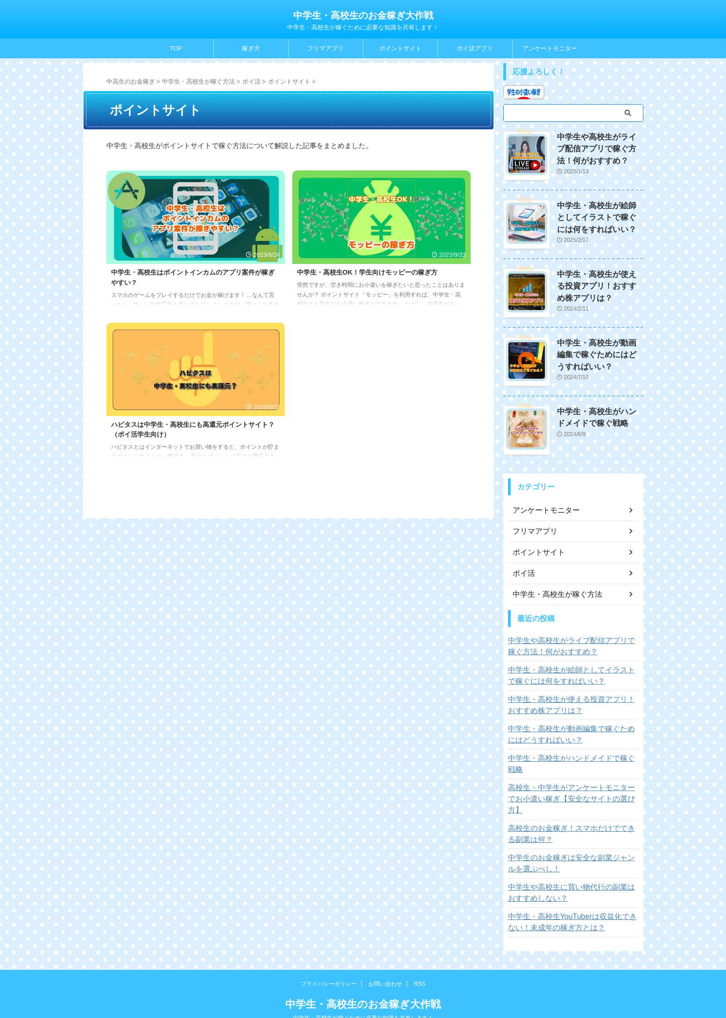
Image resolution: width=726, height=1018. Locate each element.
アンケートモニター (549, 48)
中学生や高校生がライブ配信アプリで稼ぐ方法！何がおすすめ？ (599, 147)
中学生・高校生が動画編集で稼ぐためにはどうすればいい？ (599, 350)
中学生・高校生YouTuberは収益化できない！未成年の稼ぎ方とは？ (567, 895)
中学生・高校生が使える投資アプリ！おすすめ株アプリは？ (599, 282)
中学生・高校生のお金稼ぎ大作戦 (363, 15)
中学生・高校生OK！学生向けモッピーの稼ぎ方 (367, 272)
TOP (176, 48)
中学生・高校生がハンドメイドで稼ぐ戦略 (570, 753)
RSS (420, 957)
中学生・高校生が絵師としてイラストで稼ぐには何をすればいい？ (599, 214)
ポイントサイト (400, 48)
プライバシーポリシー (329, 957)
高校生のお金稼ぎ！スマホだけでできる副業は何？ (573, 807)
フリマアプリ (325, 48)
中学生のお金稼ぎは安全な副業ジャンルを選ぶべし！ (573, 836)
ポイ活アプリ (475, 48)
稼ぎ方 (251, 48)
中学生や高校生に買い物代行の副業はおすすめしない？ (573, 865)
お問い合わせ (385, 957)
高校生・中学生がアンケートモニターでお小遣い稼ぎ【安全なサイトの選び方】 (573, 777)
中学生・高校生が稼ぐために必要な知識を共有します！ (363, 991)
